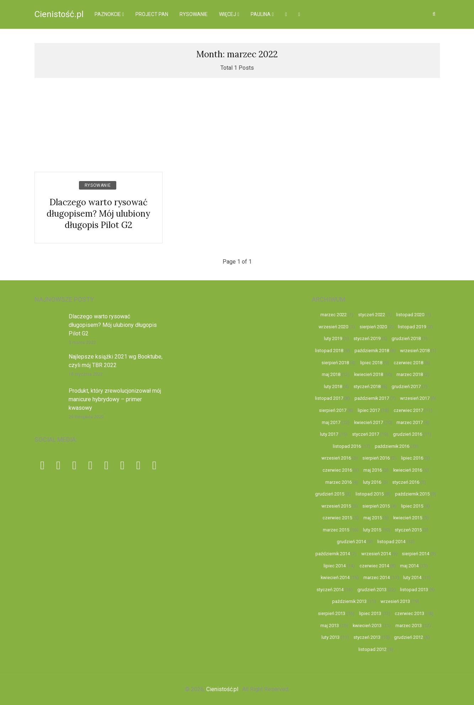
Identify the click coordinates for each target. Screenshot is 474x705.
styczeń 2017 (365, 434)
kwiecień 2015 (407, 517)
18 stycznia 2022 (86, 374)
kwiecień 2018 (368, 374)
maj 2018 (331, 374)
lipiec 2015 (412, 506)
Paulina (261, 14)
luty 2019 (333, 338)
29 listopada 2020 (86, 416)
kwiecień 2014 (335, 577)
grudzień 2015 (329, 494)
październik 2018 (372, 350)
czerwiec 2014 (374, 565)
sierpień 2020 (373, 326)
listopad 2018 (329, 350)
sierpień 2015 (376, 506)
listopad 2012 (372, 649)
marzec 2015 (336, 529)
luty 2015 (372, 529)
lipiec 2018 (371, 362)
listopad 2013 (414, 589)
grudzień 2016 (407, 434)
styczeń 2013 (366, 637)
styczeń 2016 (405, 482)
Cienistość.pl (59, 14)
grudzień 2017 (406, 386)
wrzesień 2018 (415, 350)
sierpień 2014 (415, 553)
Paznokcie (108, 14)
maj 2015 (372, 517)
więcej (227, 14)
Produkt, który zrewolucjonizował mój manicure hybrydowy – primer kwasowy (115, 399)
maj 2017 (331, 422)
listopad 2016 (347, 446)
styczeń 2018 (366, 386)
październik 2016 (392, 446)
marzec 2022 (333, 314)
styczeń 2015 (408, 529)
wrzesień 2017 (415, 398)
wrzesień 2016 (336, 458)
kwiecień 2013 (367, 625)
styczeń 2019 (366, 338)
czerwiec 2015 (337, 517)
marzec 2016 (338, 482)
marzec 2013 (408, 625)
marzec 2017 (409, 422)
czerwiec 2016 (337, 470)
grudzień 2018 (406, 338)
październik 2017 (372, 398)
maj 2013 (329, 625)
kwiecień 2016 (407, 470)
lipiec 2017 (369, 410)
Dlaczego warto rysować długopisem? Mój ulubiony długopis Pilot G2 (98, 213)
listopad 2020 (410, 314)
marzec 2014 (376, 577)
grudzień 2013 (372, 589)
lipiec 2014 (335, 565)
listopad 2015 (370, 494)
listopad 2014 (391, 541)
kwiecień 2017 (368, 422)
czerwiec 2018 (408, 362)
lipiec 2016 (412, 458)
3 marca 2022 (82, 342)
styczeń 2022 (371, 314)
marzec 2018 (409, 374)
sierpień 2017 (332, 410)
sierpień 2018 (335, 362)
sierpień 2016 (376, 458)
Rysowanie (194, 14)
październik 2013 (349, 601)
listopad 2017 (329, 398)
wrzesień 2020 (333, 326)
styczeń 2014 (329, 589)
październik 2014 (332, 553)
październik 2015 (412, 494)
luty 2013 (330, 637)
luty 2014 (412, 577)
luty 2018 (333, 386)
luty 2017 (329, 434)
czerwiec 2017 (408, 410)
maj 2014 (409, 565)
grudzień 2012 (408, 637)
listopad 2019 (412, 326)
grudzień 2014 (351, 541)
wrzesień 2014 (376, 553)
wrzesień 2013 (395, 601)
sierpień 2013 (331, 613)
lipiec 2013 (370, 613)
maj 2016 (372, 470)
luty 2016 (372, 482)
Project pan (151, 14)
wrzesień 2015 (336, 506)
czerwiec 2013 (409, 613)
